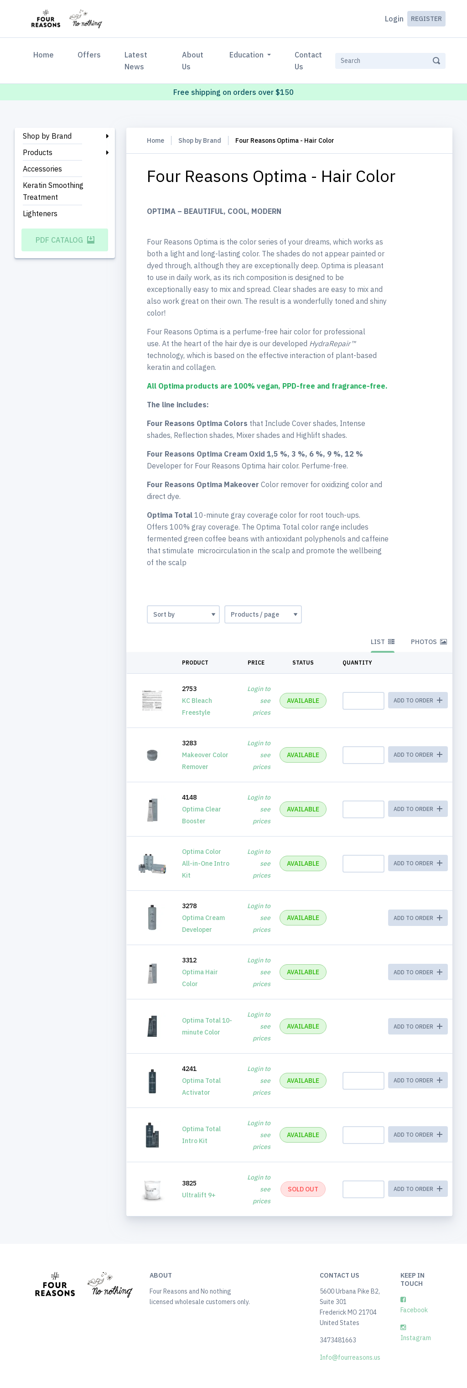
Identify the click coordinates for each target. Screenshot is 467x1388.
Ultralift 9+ (199, 1195)
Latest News (136, 60)
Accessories (42, 168)
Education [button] (247, 54)
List (382, 642)
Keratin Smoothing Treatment (53, 191)
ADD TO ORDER (418, 918)
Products (37, 152)
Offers (89, 54)
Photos (429, 642)
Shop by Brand (47, 135)
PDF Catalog (65, 239)
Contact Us (308, 60)
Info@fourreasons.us (350, 1357)
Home (45, 54)
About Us (192, 60)
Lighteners (40, 213)
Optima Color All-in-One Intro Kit (205, 863)
